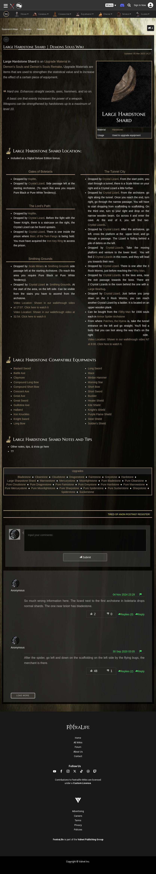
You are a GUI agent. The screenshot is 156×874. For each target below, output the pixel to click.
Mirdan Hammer (97, 377)
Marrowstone (47, 480)
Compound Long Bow (26, 382)
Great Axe (19, 395)
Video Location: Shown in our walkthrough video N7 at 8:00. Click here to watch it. (118, 342)
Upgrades (27, 29)
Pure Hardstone (110, 484)
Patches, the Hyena (115, 321)
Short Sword (95, 391)
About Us (78, 751)
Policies (78, 829)
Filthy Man (138, 270)
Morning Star (95, 382)
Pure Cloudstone (16, 484)
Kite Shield (94, 405)
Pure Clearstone (134, 480)
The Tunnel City (114, 171)
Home (78, 738)
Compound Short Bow (26, 386)
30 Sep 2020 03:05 (124, 651)
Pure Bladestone (111, 480)
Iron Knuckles (22, 414)
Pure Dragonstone (40, 484)
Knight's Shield (96, 409)
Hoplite (32, 178)
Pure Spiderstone (93, 488)
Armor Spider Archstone (111, 316)
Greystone (111, 476)
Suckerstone (86, 491)
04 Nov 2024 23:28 (124, 594)
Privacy (78, 825)
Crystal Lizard (36, 183)
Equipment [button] (84, 14)
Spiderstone (68, 491)
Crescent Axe (21, 391)
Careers (78, 816)
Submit (85, 557)
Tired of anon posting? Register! (129, 514)
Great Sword (21, 400)
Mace (91, 373)
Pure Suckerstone (118, 488)
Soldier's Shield (97, 423)
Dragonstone (76, 476)
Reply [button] (140, 614)
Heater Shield (96, 400)
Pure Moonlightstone (43, 488)
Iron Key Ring (55, 240)
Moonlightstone (88, 480)
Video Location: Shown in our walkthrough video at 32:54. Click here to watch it (44, 314)
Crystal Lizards (96, 224)
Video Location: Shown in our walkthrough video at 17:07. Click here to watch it (44, 305)
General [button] (40, 14)
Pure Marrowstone (134, 484)
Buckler (92, 395)
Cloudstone (58, 476)
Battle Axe (19, 373)
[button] (111, 5)
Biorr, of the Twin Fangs (44, 236)
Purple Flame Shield (100, 414)
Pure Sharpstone (69, 488)
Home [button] (22, 14)
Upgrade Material (55, 61)
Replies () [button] (125, 614)
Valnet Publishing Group (90, 839)
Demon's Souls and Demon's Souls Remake (32, 66)
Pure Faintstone (64, 484)
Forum (78, 747)
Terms (78, 820)
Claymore (19, 377)
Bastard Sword (22, 368)
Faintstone (95, 476)
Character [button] (61, 14)
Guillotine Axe (22, 405)
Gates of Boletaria (40, 171)
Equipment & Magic (10, 29)
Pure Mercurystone (16, 488)
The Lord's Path (39, 206)
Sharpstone (139, 488)
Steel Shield (95, 418)
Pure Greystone (87, 484)
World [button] (123, 14)
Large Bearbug (96, 289)
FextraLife (58, 839)
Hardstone (41, 29)
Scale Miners (36, 266)
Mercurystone (67, 480)
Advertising (78, 811)
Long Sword (95, 368)
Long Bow (19, 423)
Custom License (82, 783)
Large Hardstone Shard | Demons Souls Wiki (43, 46)
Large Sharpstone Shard (21, 480)
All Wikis (78, 742)
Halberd (18, 409)
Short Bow (94, 386)
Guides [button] (142, 14)
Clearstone (41, 476)
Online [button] (104, 14)
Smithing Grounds (40, 258)
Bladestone (24, 476)
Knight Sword (21, 418)
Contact (78, 756)
